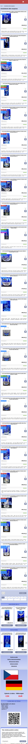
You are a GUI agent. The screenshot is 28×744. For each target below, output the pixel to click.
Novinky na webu (14, 657)
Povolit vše (22, 741)
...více (23, 32)
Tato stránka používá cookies (10, 730)
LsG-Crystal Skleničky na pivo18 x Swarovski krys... (7, 608)
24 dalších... (23, 593)
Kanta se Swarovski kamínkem (14, 659)
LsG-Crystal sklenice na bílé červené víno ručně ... (20, 634)
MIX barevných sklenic (14, 661)
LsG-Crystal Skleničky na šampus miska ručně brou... (21, 608)
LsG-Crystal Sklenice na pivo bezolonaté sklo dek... (7, 634)
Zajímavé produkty (14, 663)
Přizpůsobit (5, 741)
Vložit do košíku (7, 625)
